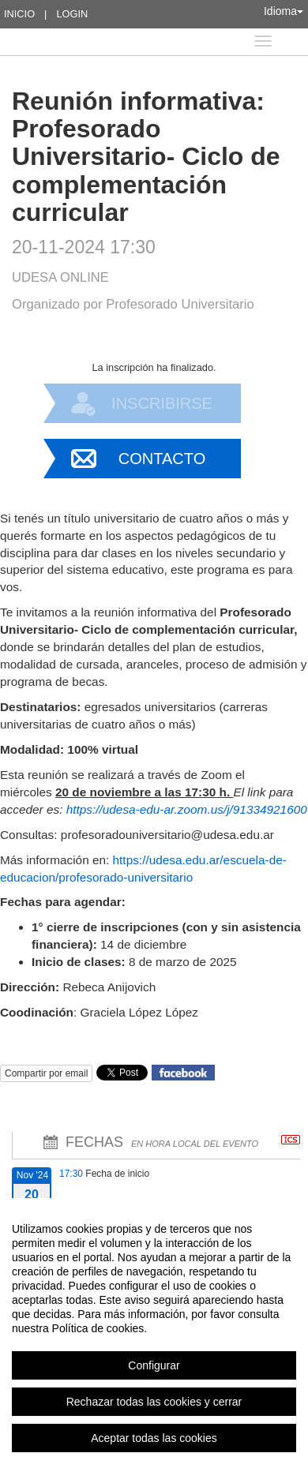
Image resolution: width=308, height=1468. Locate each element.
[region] (154, 1333)
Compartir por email (46, 1073)
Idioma (283, 11)
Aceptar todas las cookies (154, 1438)
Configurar (153, 1365)
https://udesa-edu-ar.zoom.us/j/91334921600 (186, 809)
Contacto (161, 458)
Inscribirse (161, 403)
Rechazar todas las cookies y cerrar (154, 1401)
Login (72, 14)
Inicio (19, 14)
